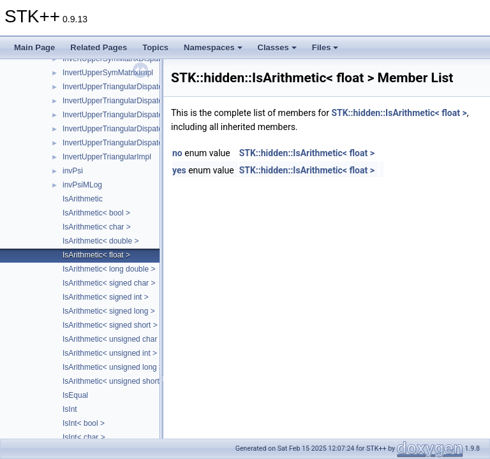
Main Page (34, 47)
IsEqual (75, 395)
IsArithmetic (83, 198)
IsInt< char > (84, 437)
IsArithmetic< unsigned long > (113, 367)
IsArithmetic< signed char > (109, 283)
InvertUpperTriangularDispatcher (118, 86)
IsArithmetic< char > (97, 226)
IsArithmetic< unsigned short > (114, 381)
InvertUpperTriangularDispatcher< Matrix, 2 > (139, 114)
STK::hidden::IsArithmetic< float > (398, 113)
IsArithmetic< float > (96, 255)
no (177, 153)
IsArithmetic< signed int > (106, 297)
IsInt (70, 409)
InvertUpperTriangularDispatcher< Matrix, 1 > (139, 100)
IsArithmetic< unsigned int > (110, 353)
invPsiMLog (82, 184)
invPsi (73, 170)
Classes (277, 47)
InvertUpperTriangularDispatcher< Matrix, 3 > (139, 128)
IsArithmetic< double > (100, 241)
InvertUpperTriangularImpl (107, 156)
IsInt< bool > (84, 423)
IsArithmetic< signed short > (110, 325)
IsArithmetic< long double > (109, 269)
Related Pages (98, 47)
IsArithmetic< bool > (96, 212)
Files (325, 47)
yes (179, 170)
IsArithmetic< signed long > (109, 311)
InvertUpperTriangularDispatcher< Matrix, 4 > (139, 142)
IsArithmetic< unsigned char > (113, 339)
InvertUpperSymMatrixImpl (108, 72)
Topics (155, 47)
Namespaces (213, 47)
